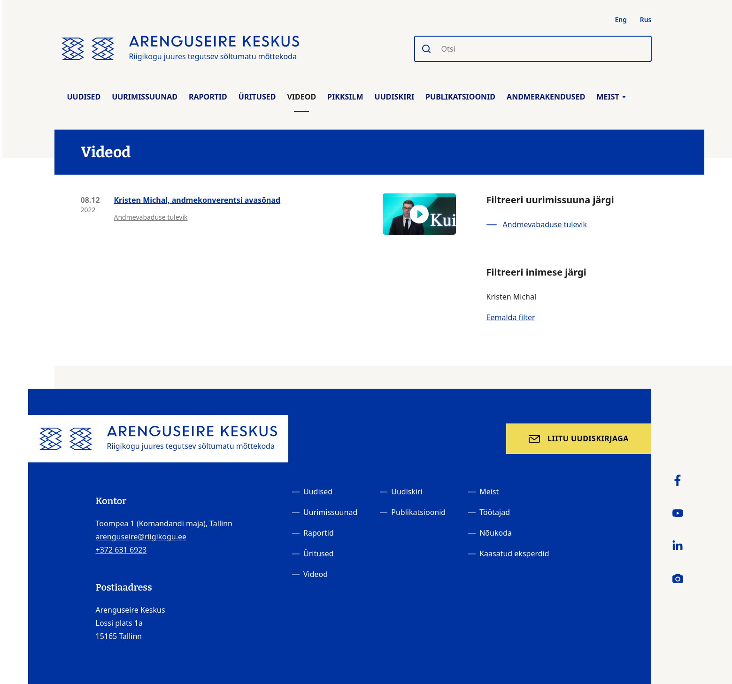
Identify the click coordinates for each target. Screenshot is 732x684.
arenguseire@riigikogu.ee (141, 536)
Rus (646, 19)
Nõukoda (495, 533)
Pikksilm (345, 97)
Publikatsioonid (460, 97)
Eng (621, 19)
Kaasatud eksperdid (514, 553)
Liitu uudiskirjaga (588, 438)
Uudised (84, 97)
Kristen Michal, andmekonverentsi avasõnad (197, 200)
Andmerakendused (546, 97)
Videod (301, 97)
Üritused (257, 97)
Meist (610, 97)
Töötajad (494, 512)
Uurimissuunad (144, 97)
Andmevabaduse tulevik (151, 217)
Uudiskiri (395, 97)
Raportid (208, 97)
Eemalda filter (510, 317)
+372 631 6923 (121, 550)
